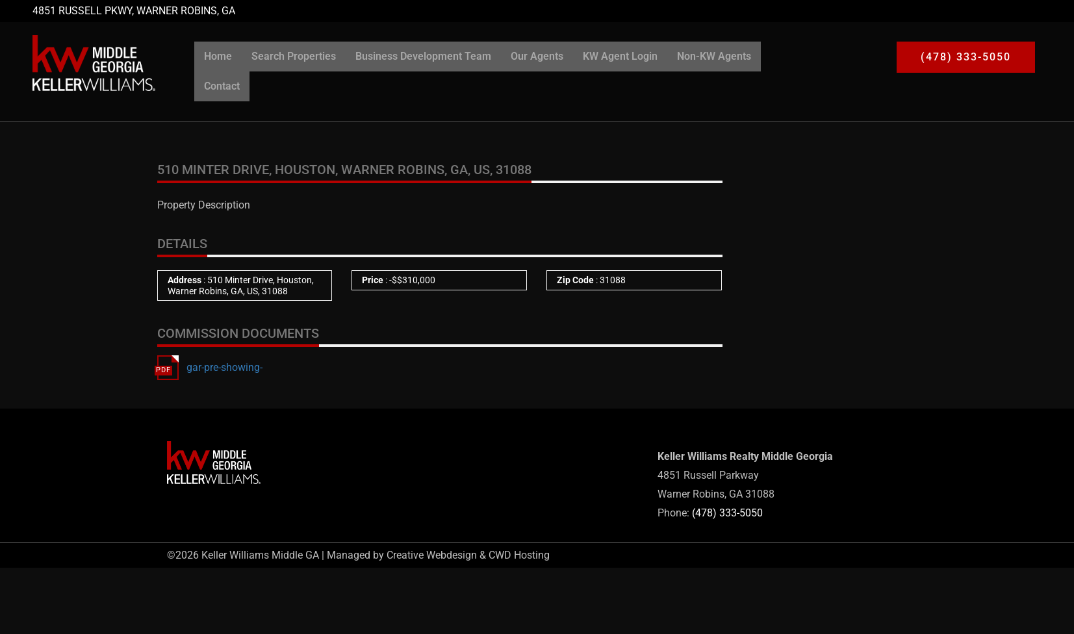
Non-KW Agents (714, 56)
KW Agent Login (620, 56)
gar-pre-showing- (224, 367)
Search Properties (293, 56)
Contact (222, 86)
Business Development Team (423, 56)
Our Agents (537, 56)
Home (218, 56)
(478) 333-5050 (727, 513)
